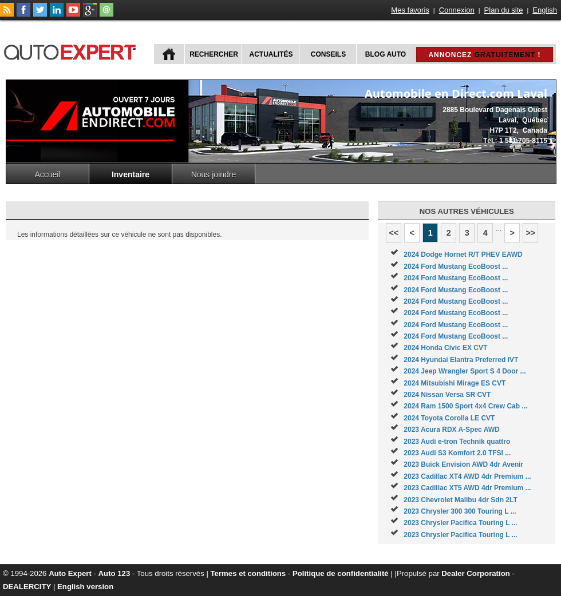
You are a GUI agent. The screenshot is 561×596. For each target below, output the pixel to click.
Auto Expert (70, 573)
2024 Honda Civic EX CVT (445, 348)
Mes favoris (410, 10)
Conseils (328, 54)
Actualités (271, 54)
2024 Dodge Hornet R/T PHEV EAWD (463, 255)
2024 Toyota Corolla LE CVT (449, 418)
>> (530, 232)
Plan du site (503, 10)
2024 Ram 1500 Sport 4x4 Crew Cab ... (465, 406)
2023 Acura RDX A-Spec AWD (451, 430)
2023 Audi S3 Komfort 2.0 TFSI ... (457, 453)
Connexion (457, 10)
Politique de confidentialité (341, 573)
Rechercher (213, 54)
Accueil (47, 174)
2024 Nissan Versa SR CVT (447, 395)
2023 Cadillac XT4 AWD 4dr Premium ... (467, 476)
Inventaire (130, 174)
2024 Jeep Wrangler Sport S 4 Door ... (465, 371)
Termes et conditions (248, 573)
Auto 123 (114, 573)
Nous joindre (213, 174)
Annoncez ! (484, 55)
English (544, 10)
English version (85, 586)
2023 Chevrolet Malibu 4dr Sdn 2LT (460, 500)
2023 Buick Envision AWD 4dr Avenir (463, 464)
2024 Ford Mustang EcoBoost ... (456, 267)
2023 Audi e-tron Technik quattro (457, 442)
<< (393, 232)
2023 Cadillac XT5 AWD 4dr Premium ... (467, 488)
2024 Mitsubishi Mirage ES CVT (454, 383)
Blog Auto (385, 54)
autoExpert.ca (72, 51)
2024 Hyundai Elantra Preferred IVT (461, 360)
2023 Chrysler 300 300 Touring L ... (460, 511)
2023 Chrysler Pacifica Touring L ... (460, 523)
